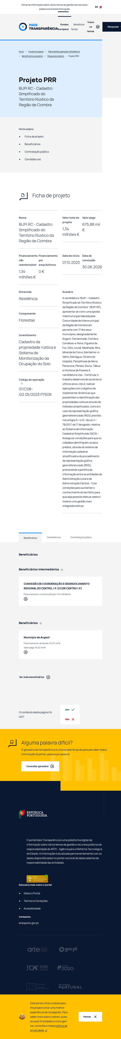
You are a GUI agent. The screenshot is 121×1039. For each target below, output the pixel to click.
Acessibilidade (32, 908)
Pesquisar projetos (55, 56)
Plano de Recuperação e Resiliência (64, 51)
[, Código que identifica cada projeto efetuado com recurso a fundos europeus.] (23, 383)
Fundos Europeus (63, 27)
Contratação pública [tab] (81, 537)
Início (21, 51)
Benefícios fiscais (77, 27)
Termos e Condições (36, 901)
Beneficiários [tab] (30, 537)
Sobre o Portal (32, 893)
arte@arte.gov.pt (29, 923)
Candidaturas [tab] (54, 537)
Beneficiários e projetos (32, 56)
